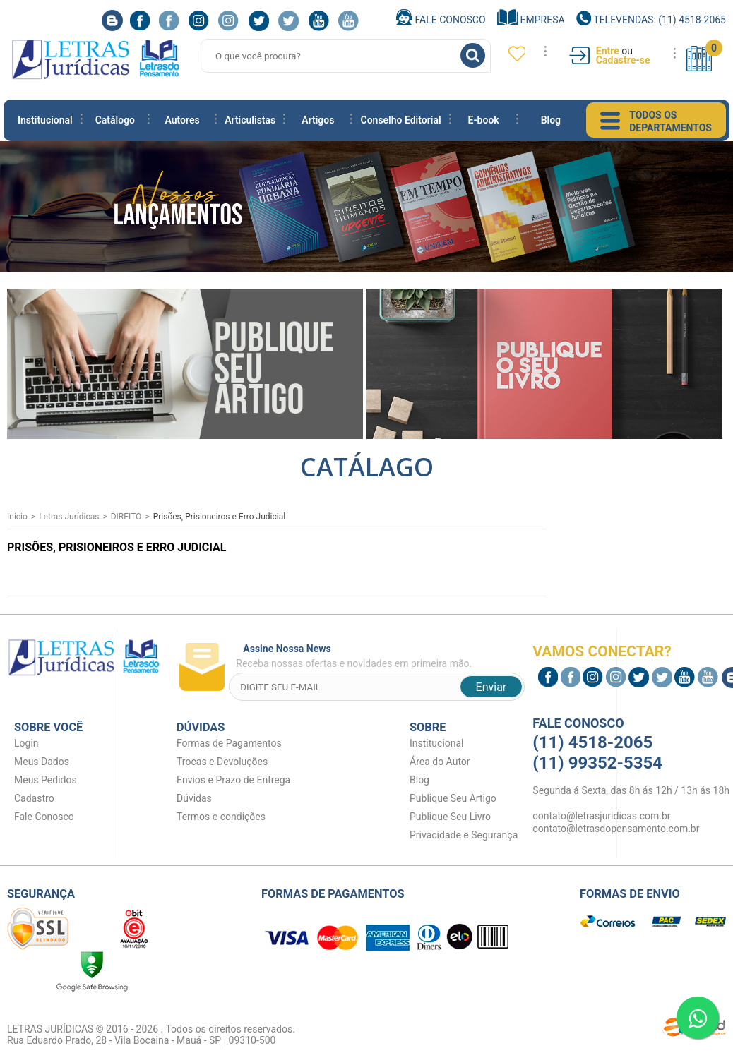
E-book (483, 120)
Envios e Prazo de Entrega (233, 780)
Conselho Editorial (400, 120)
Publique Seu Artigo (453, 798)
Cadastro (34, 798)
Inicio (17, 517)
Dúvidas (194, 798)
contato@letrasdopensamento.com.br (615, 828)
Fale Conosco (441, 19)
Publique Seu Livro (450, 816)
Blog (551, 120)
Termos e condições (221, 816)
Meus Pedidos (45, 780)
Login (26, 743)
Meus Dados (41, 761)
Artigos (318, 120)
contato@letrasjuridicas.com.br (601, 816)
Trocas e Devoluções (222, 761)
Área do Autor (440, 761)
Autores (182, 120)
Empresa (531, 19)
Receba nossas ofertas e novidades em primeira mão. (380, 656)
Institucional (45, 120)
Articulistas (250, 120)
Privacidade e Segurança (464, 835)
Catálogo (115, 120)
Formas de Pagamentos (229, 743)
